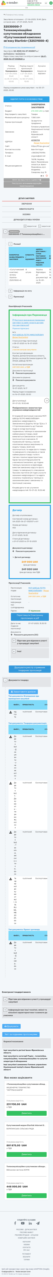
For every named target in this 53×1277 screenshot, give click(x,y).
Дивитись (27, 1113)
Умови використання (23, 1272)
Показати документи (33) (24, 635)
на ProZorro (9, 54)
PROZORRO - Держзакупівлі (26, 1230)
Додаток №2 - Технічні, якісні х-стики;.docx (15, 853)
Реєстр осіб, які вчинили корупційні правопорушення (26, 184)
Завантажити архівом (23, 691)
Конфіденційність (8, 1272)
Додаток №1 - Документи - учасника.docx (15, 757)
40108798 (35, 140)
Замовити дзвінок (32, 5)
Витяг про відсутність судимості (26, 180)
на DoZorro (20, 54)
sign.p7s (15, 714)
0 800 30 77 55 (30, 1)
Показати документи (23, 373)
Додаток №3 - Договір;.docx (15, 955)
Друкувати (11, 1026)
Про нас (26, 1250)
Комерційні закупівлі (26, 1238)
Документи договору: (22, 548)
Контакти (26, 1247)
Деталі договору (21, 557)
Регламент (26, 1254)
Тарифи (27, 1260)
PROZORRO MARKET (26, 1232)
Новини (27, 1245)
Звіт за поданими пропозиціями (21, 1034)
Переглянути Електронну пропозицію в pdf (30, 616)
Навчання (27, 1242)
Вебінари (26, 1257)
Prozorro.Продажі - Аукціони (26, 1235)
